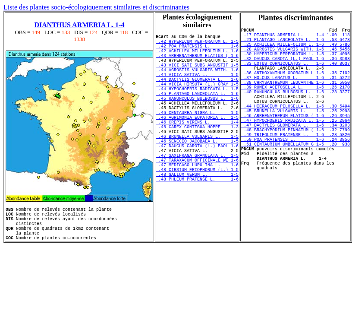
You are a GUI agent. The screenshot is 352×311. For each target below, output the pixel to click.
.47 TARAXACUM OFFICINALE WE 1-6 (197, 195)
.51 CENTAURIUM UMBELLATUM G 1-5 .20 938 (295, 176)
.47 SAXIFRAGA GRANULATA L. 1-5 (197, 189)
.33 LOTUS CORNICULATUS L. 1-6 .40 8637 (295, 73)
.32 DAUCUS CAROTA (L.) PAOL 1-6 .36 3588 (295, 67)
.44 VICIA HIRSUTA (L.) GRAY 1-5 (197, 98)
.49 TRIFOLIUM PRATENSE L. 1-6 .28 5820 (295, 164)
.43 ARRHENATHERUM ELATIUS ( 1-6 (197, 62)
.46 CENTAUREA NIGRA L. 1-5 (197, 134)
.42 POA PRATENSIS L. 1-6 (197, 50)
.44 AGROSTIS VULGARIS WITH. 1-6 (197, 80)
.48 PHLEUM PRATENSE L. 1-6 (197, 219)
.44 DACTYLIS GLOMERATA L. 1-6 (197, 92)
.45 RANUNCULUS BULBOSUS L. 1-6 (197, 116)
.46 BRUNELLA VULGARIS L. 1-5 (197, 165)
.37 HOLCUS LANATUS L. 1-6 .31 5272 (295, 92)
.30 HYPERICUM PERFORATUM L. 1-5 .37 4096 (295, 61)
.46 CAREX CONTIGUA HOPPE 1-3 (197, 152)
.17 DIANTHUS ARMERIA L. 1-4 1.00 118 (295, 37)
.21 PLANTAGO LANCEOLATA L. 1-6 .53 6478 (295, 43)
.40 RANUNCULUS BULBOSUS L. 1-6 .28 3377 (295, 110)
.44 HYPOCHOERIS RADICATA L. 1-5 (197, 104)
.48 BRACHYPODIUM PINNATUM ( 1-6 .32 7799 (295, 158)
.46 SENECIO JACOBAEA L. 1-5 (197, 171)
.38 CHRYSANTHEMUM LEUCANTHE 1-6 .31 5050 (295, 98)
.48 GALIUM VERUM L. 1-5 (197, 213)
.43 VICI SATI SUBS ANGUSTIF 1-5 (197, 74)
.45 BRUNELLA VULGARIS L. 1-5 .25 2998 (295, 134)
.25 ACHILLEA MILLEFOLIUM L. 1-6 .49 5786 (295, 49)
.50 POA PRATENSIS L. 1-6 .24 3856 (295, 170)
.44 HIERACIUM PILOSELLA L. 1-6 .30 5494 (295, 128)
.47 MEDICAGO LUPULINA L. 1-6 (197, 201)
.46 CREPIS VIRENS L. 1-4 (197, 146)
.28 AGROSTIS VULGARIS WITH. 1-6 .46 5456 (295, 55)
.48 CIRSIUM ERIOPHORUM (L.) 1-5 (197, 207)
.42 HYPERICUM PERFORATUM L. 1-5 (197, 44)
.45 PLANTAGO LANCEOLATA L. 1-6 (197, 110)
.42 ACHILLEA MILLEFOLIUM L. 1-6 (197, 56)
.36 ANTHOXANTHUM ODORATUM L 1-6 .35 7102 (295, 86)
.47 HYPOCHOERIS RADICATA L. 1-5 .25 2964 (295, 146)
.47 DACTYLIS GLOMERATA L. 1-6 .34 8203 (295, 152)
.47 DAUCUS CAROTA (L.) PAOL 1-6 (197, 177)
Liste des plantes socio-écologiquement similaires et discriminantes (96, 7)
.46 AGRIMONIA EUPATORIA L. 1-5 (197, 140)
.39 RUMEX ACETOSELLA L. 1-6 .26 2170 (295, 104)
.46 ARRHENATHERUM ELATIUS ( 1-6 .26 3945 (295, 140)
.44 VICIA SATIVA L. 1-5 (197, 86)
